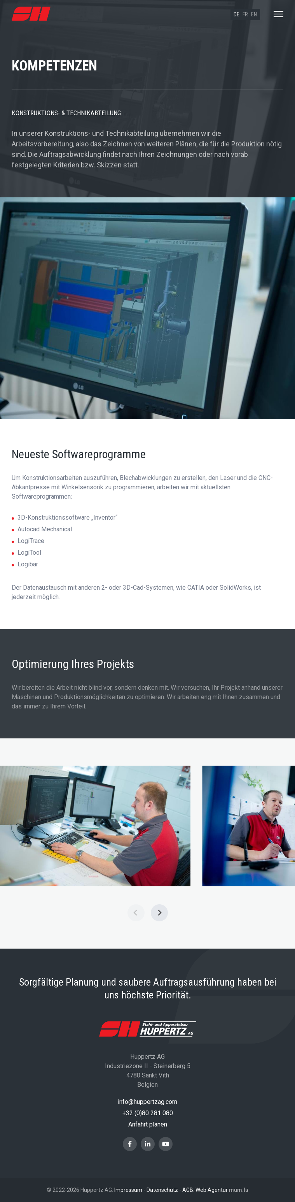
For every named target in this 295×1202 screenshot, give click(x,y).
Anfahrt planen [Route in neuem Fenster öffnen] (147, 1124)
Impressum (128, 1190)
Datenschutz (162, 1190)
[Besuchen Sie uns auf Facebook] (130, 1144)
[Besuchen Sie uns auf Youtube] (166, 1144)
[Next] (159, 912)
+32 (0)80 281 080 (147, 1113)
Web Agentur (212, 1190)
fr (245, 14)
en (254, 14)
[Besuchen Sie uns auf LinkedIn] (148, 1144)
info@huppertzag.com (147, 1101)
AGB (187, 1190)
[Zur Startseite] (31, 14)
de (236, 14)
